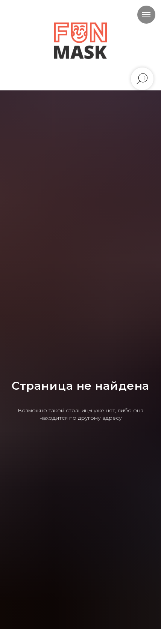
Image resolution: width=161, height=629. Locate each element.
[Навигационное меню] (146, 14)
